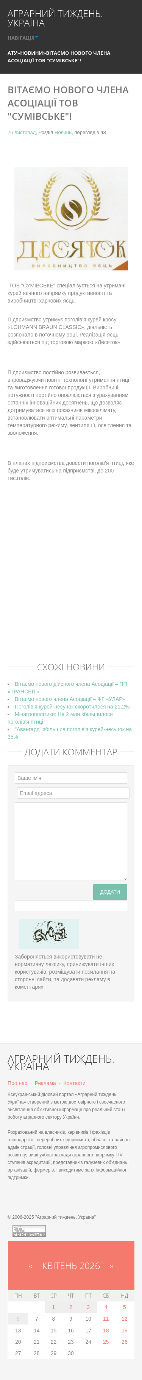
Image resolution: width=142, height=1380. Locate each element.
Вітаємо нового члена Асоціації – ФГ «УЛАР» (70, 699)
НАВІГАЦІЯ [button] (23, 37)
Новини (31, 52)
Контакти (75, 1083)
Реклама (45, 1083)
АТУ (12, 52)
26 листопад (22, 132)
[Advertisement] (71, 583)
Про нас (17, 1083)
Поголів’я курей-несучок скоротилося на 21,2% (72, 707)
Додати (110, 892)
